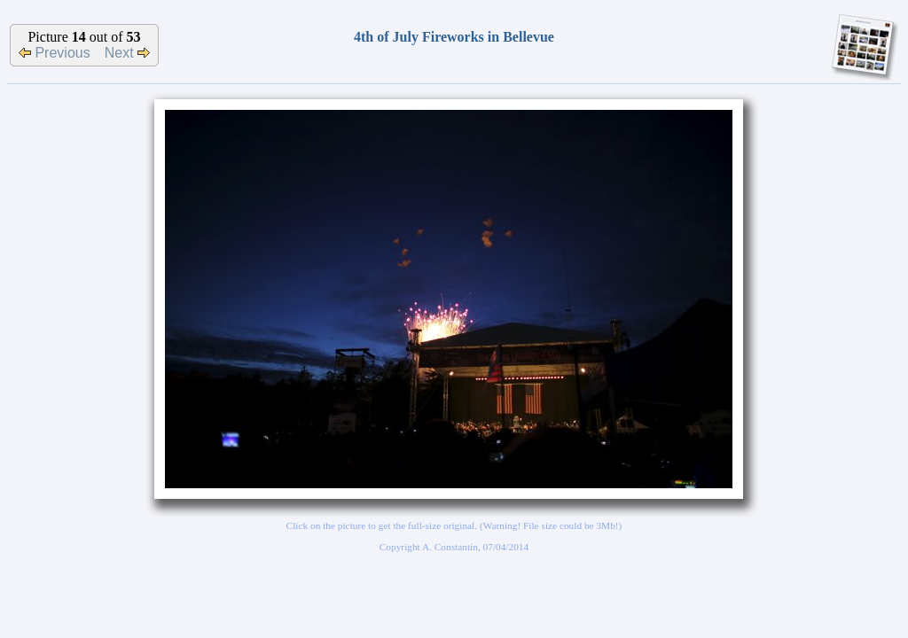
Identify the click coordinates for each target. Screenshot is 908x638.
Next (127, 52)
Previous (54, 52)
